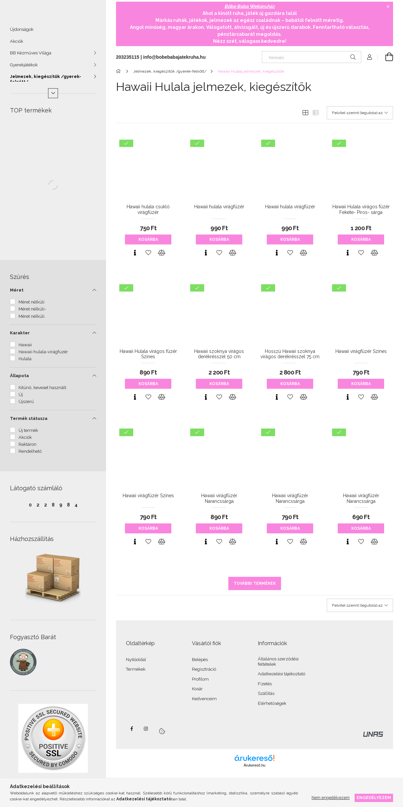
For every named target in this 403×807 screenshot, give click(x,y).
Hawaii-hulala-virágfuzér (43, 354)
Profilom (200, 679)
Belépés (200, 659)
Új (21, 397)
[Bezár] (388, 7)
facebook (131, 728)
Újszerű (26, 404)
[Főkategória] (119, 71)
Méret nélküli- (32, 311)
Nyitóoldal (136, 659)
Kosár (197, 688)
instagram (146, 728)
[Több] (53, 96)
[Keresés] (311, 57)
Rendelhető (30, 454)
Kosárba (148, 239)
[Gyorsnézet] (135, 253)
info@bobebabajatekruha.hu (174, 57)
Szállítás (266, 693)
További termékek (255, 583)
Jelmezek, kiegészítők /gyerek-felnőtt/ (45, 82)
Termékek (135, 669)
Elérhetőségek (272, 703)
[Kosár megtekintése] (385, 57)
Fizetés (265, 683)
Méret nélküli (31, 305)
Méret (17, 293)
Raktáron (27, 447)
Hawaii (25, 347)
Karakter (20, 335)
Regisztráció (204, 669)
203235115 (127, 57)
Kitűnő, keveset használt (42, 390)
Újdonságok (21, 32)
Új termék (28, 433)
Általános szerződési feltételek (278, 661)
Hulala (25, 361)
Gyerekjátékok (24, 67)
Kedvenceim (204, 698)
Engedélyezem (374, 797)
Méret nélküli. (32, 319)
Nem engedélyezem (331, 797)
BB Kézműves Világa (30, 55)
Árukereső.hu (254, 765)
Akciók (16, 44)
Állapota (19, 378)
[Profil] (369, 57)
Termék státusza (28, 421)
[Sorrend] (360, 112)
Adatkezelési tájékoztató (281, 673)
